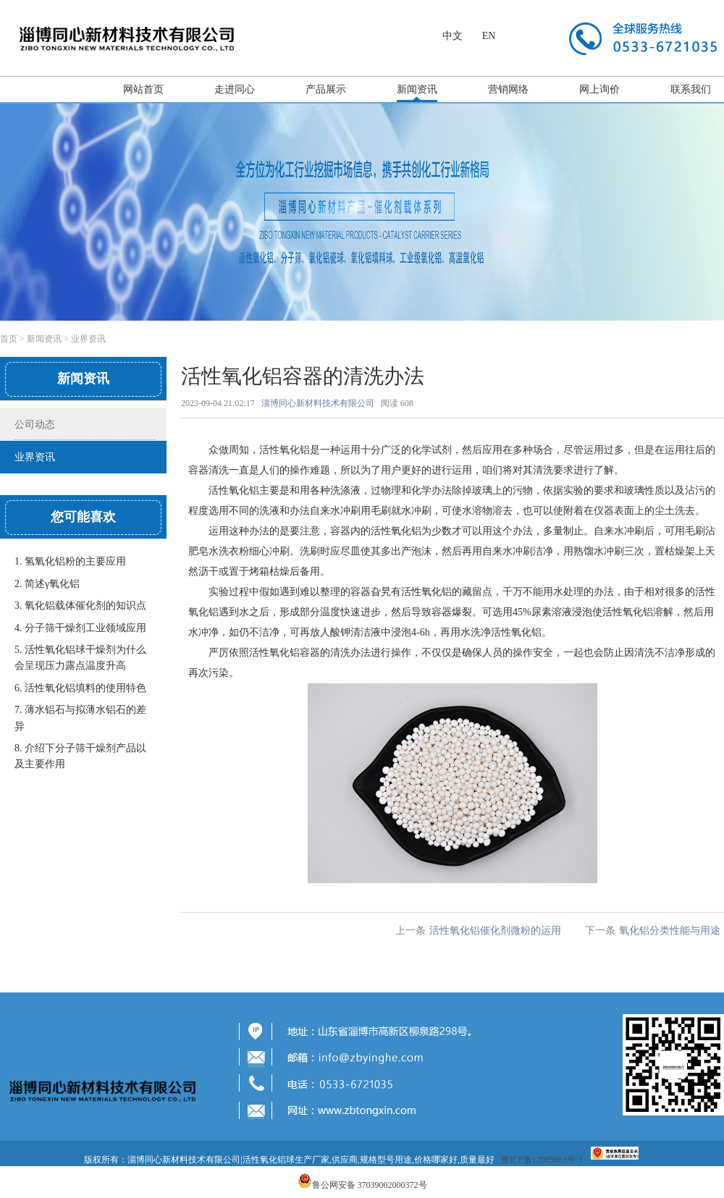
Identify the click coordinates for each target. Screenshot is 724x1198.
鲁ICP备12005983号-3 (542, 1160)
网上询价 (599, 89)
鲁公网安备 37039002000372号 (369, 1185)
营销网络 (508, 89)
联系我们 (690, 89)
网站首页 (143, 89)
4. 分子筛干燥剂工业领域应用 (80, 628)
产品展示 (326, 89)
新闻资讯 (417, 89)
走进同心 (234, 89)
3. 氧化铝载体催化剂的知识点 (80, 605)
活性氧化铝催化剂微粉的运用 (495, 930)
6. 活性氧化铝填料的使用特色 (80, 688)
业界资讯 (88, 339)
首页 (8, 339)
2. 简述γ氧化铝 (47, 583)
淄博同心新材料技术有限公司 (317, 403)
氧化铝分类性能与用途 (669, 930)
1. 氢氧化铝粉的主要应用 (70, 561)
